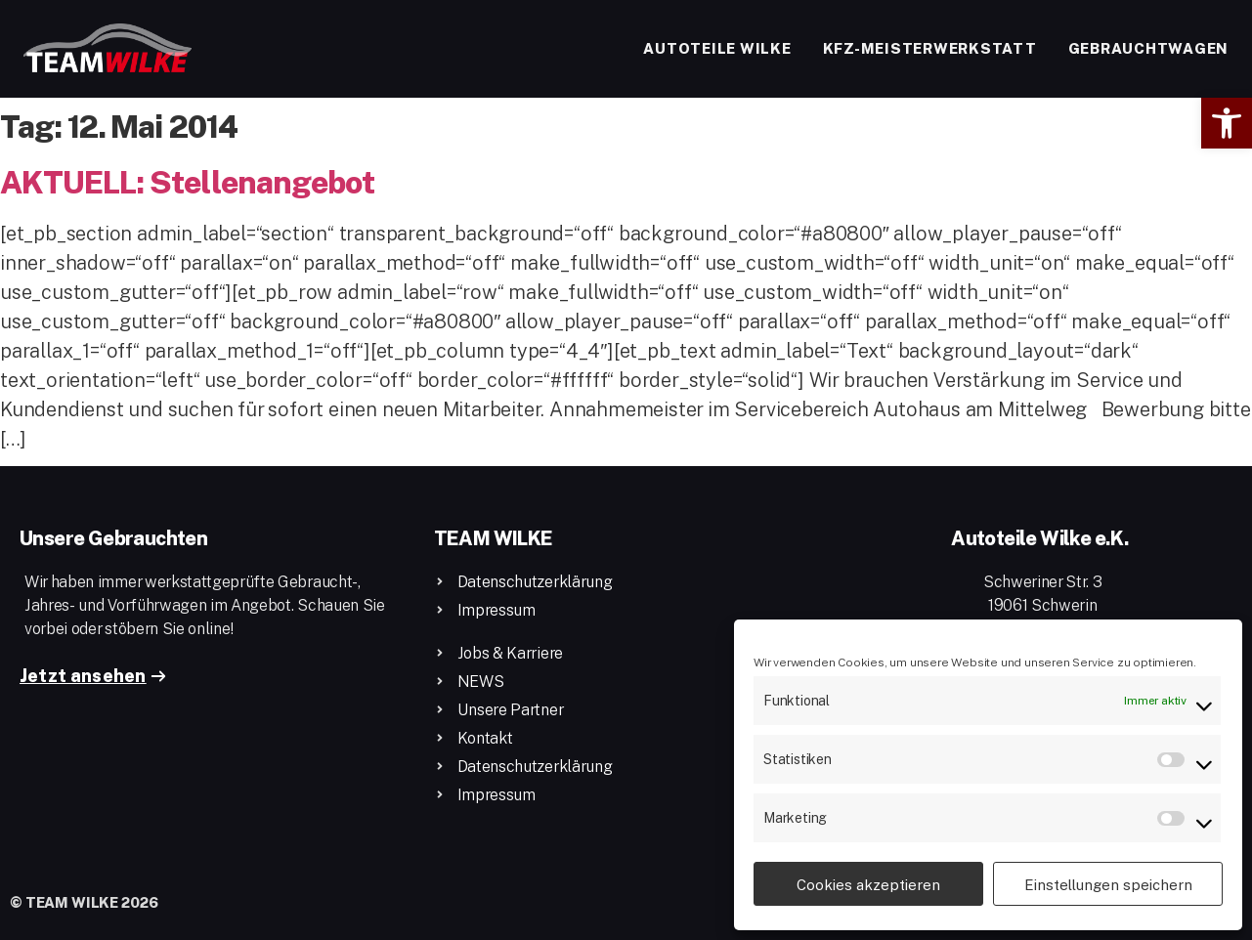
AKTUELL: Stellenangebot (187, 181)
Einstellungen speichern (1108, 884)
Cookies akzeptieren (868, 884)
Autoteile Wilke (717, 48)
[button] (1226, 123)
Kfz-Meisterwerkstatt (930, 48)
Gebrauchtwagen (1149, 48)
